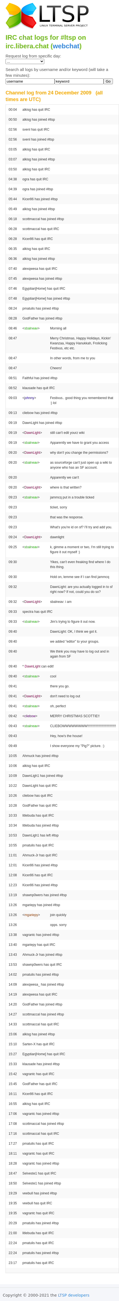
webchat (66, 46)
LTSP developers (74, 1295)
